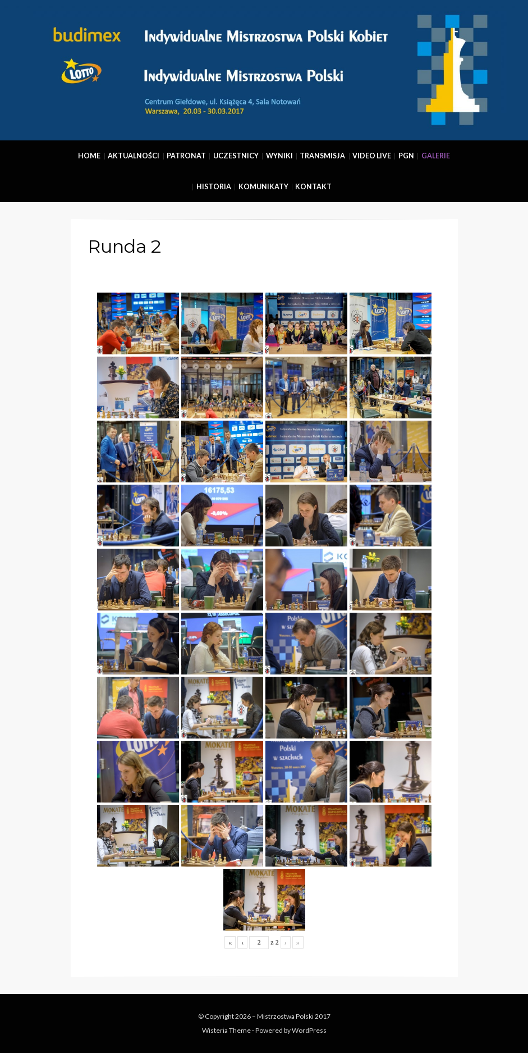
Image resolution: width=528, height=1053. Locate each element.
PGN (406, 156)
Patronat (186, 156)
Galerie (435, 156)
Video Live (371, 156)
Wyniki (279, 156)
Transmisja (322, 156)
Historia (213, 187)
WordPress (309, 1030)
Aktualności (133, 156)
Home (89, 156)
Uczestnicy (236, 156)
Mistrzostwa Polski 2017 (293, 1016)
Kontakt (313, 187)
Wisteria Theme (226, 1030)
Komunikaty (263, 187)
